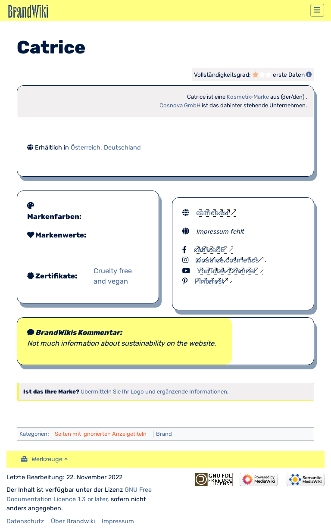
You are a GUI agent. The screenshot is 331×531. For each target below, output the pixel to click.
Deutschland (122, 147)
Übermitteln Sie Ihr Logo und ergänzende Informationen (154, 391)
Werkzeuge (46, 459)
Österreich (85, 147)
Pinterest (209, 281)
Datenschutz (25, 521)
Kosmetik (239, 97)
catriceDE (209, 250)
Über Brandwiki (73, 521)
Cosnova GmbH (179, 105)
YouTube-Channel (226, 271)
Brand (164, 434)
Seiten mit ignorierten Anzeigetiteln (101, 434)
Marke (261, 97)
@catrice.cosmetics (227, 260)
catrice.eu (212, 213)
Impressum (118, 521)
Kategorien (33, 434)
